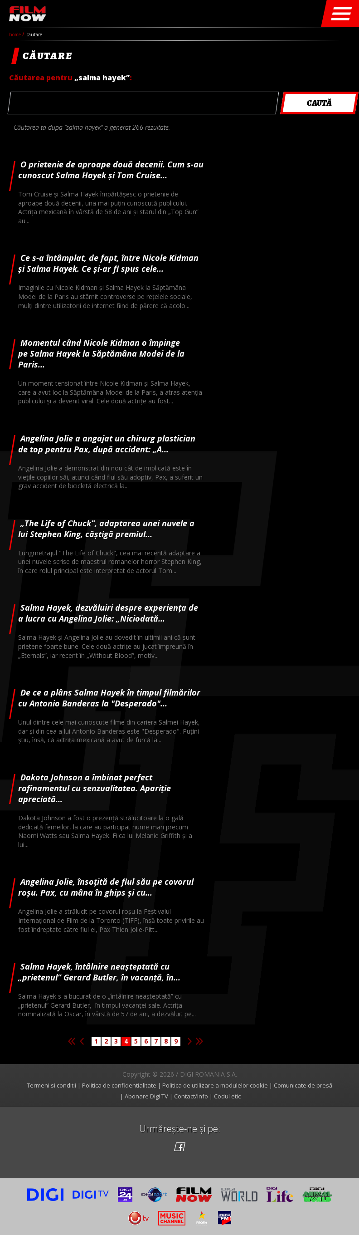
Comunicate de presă (303, 1085)
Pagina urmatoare (189, 1041)
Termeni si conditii (51, 1085)
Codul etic (227, 1096)
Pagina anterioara (81, 1041)
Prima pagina (71, 1041)
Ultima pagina (199, 1041)
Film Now (27, 13)
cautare (34, 34)
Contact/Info (191, 1096)
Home (15, 34)
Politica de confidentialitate (119, 1085)
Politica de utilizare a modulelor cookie (215, 1085)
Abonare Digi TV (146, 1096)
